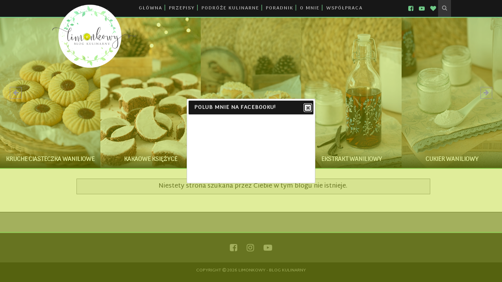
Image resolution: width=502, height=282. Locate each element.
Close (307, 108)
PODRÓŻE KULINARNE (230, 8)
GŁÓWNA (150, 8)
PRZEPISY (182, 8)
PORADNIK (279, 8)
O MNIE (310, 8)
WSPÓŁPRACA (344, 8)
